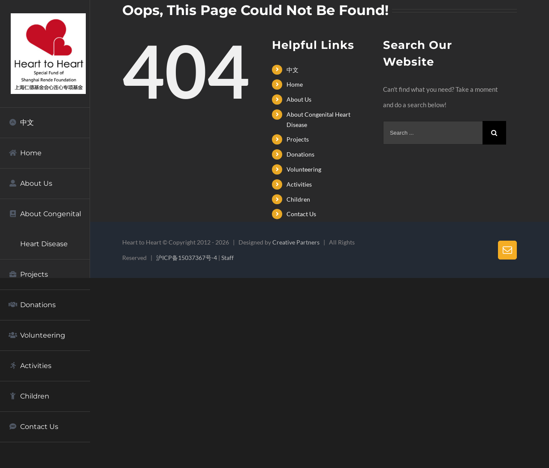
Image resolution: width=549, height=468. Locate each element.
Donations (300, 154)
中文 (293, 69)
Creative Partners (296, 242)
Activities (299, 184)
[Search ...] (433, 133)
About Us (299, 99)
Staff (227, 257)
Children (298, 199)
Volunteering (304, 169)
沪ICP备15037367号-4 (186, 257)
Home (295, 84)
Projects (298, 139)
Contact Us (301, 213)
